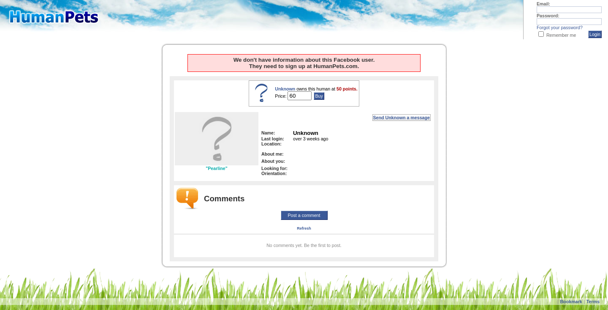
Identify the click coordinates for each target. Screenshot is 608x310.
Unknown (285, 88)
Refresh (304, 228)
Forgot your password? (560, 27)
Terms (593, 301)
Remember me (561, 35)
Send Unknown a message (401, 117)
